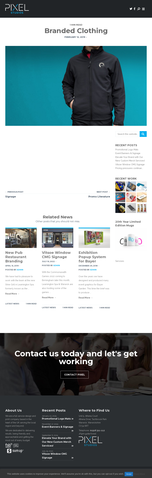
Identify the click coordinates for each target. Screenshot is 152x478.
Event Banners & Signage (127, 153)
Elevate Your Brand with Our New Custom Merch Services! (57, 442)
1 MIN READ (31, 304)
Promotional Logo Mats (126, 149)
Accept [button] (128, 474)
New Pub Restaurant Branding (15, 256)
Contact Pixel (76, 374)
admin (20, 270)
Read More (139, 474)
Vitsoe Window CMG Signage (56, 254)
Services (119, 261)
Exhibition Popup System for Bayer (92, 256)
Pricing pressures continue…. (129, 168)
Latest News (12, 304)
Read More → (12, 293)
